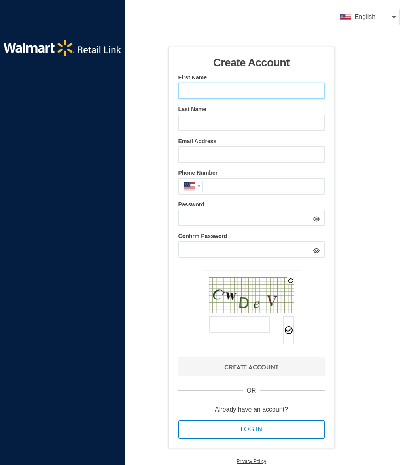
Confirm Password (202, 236)
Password (191, 204)
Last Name (192, 109)
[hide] (316, 218)
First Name (192, 77)
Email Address (197, 141)
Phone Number (198, 173)
